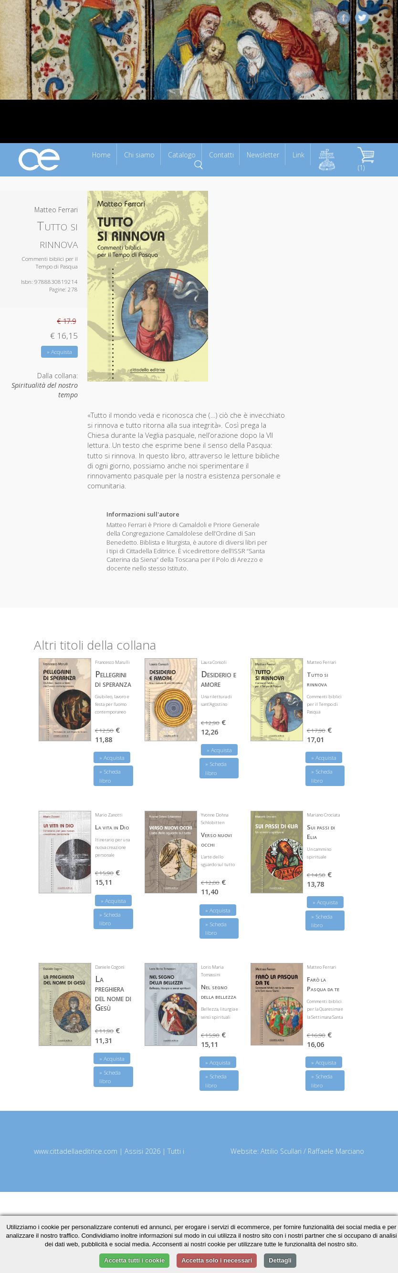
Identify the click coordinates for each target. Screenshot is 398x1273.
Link (298, 154)
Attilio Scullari (281, 1151)
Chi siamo (139, 154)
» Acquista (59, 351)
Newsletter (263, 154)
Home (101, 154)
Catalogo (182, 154)
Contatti (221, 154)
